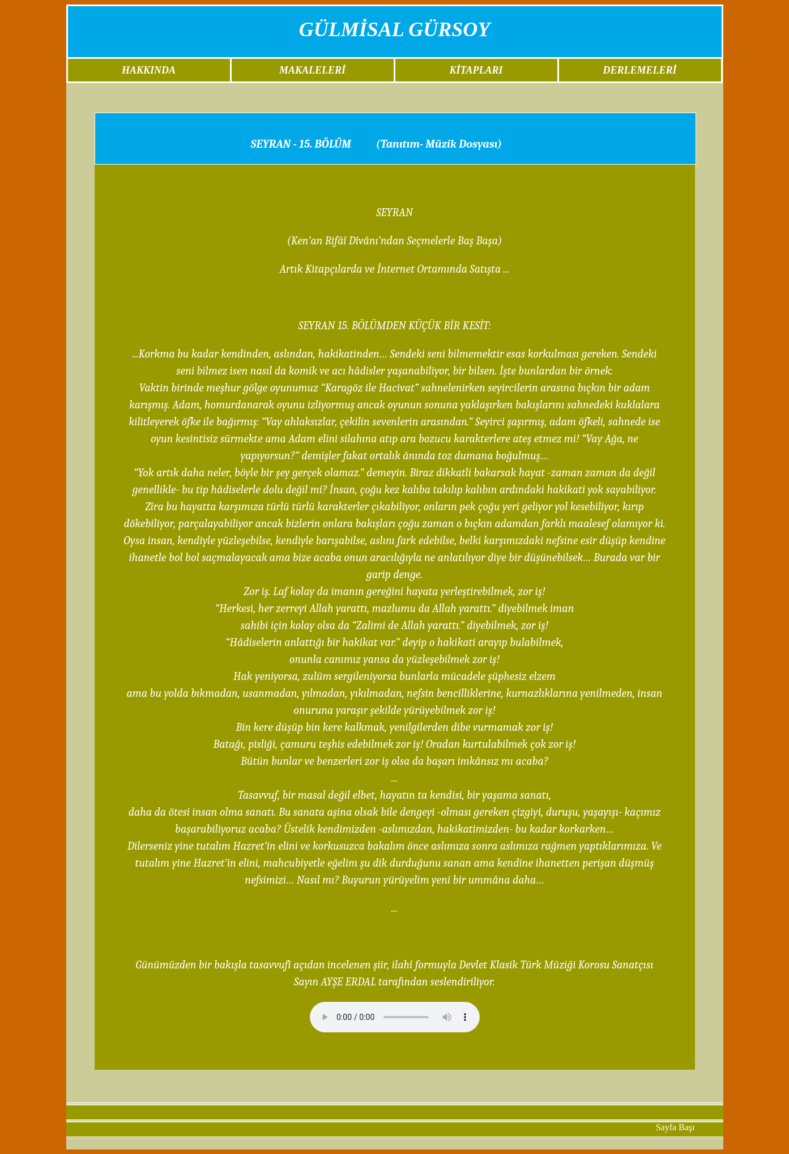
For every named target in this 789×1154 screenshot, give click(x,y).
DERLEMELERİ (639, 70)
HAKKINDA (149, 70)
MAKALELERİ (312, 70)
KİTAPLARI (475, 70)
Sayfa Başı (675, 1127)
